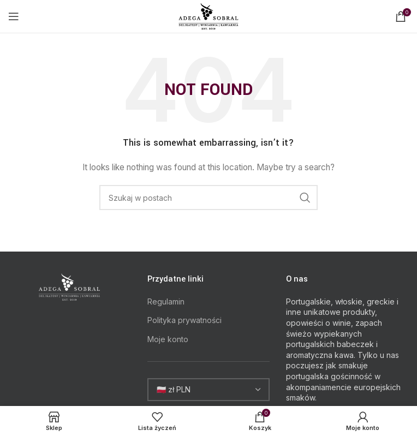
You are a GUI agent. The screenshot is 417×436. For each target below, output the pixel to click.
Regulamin (165, 301)
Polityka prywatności (184, 320)
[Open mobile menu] (14, 16)
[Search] (208, 197)
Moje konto (167, 339)
